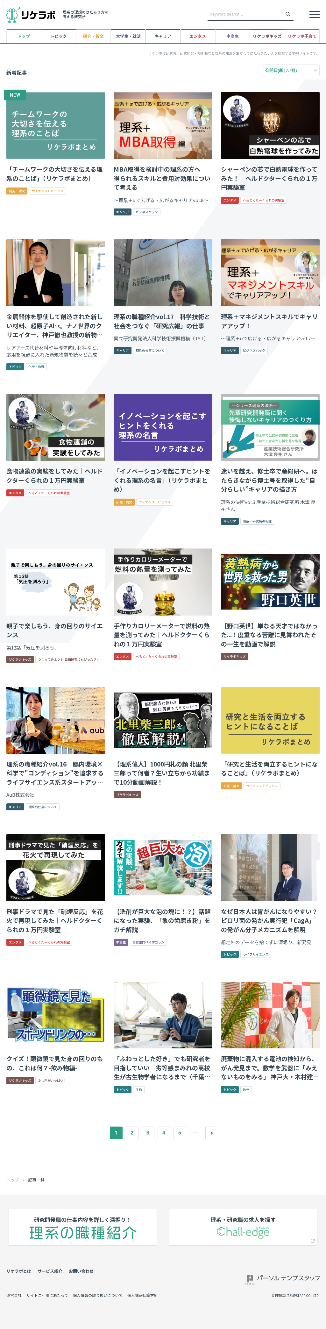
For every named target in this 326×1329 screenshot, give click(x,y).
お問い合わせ (81, 1271)
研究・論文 (93, 36)
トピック (58, 36)
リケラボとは (18, 1271)
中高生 (232, 36)
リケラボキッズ (267, 36)
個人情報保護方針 (142, 1295)
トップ (24, 36)
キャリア (163, 36)
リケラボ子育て (302, 36)
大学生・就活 (128, 36)
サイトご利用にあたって (47, 1295)
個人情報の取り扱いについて (98, 1295)
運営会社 (14, 1295)
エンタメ (197, 36)
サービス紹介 (50, 1271)
